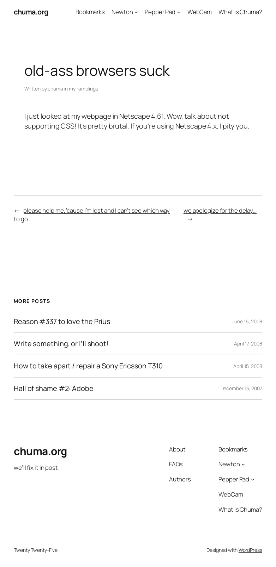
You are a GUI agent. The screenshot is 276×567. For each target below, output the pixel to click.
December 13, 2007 (241, 388)
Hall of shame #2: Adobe (54, 388)
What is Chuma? (240, 12)
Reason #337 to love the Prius (62, 321)
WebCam (199, 12)
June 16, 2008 (247, 321)
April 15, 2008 (247, 366)
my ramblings (83, 88)
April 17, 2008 (248, 343)
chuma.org (31, 12)
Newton (122, 12)
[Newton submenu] (136, 12)
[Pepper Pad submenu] (178, 12)
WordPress (250, 550)
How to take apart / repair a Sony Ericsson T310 (88, 366)
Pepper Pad (160, 12)
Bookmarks (90, 12)
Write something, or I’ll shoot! (61, 344)
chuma (55, 88)
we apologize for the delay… (220, 210)
